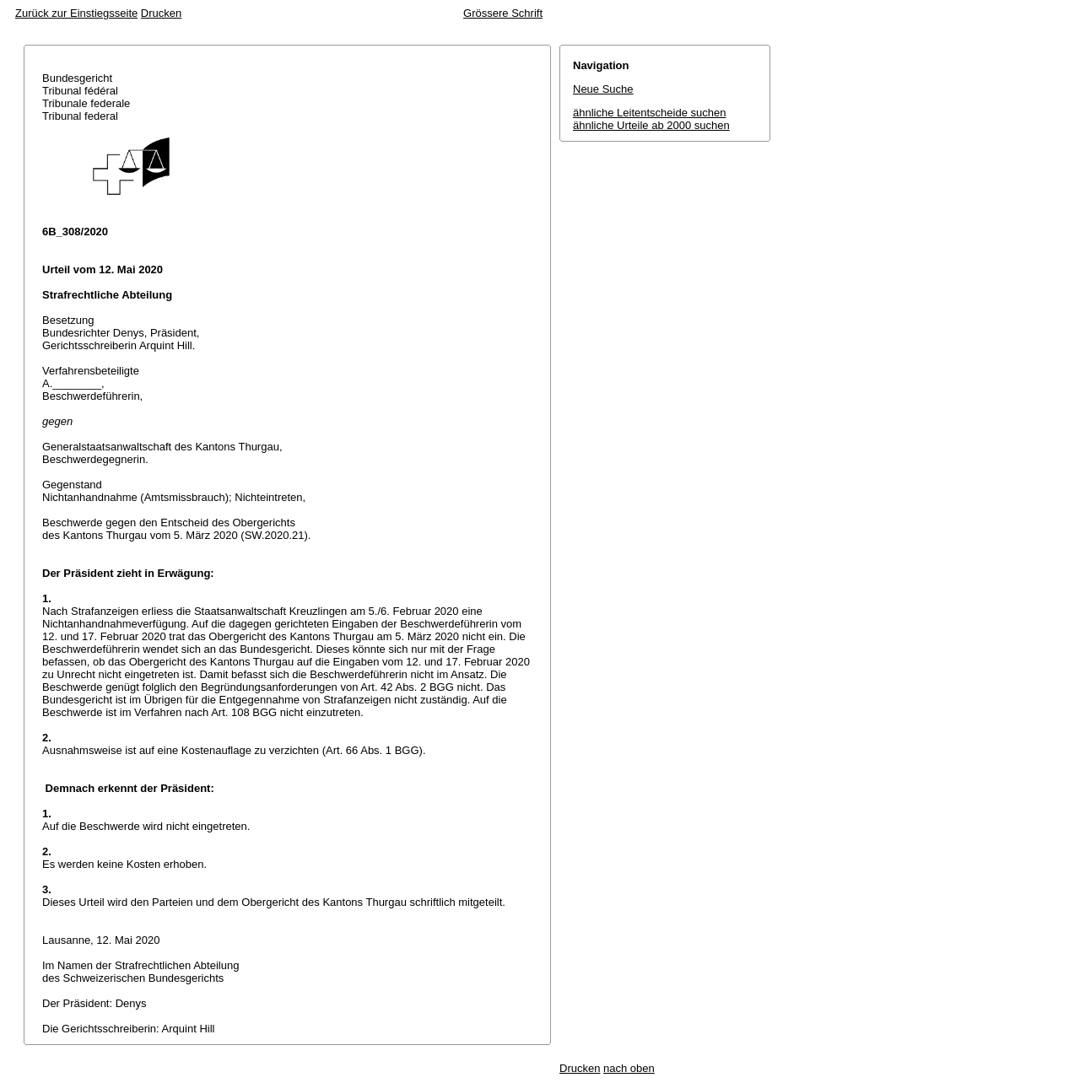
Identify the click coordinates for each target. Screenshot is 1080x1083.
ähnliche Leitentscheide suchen (649, 112)
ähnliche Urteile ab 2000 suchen (651, 125)
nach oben (629, 1068)
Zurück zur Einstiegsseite (76, 13)
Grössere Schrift (503, 13)
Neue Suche (603, 89)
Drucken (161, 13)
